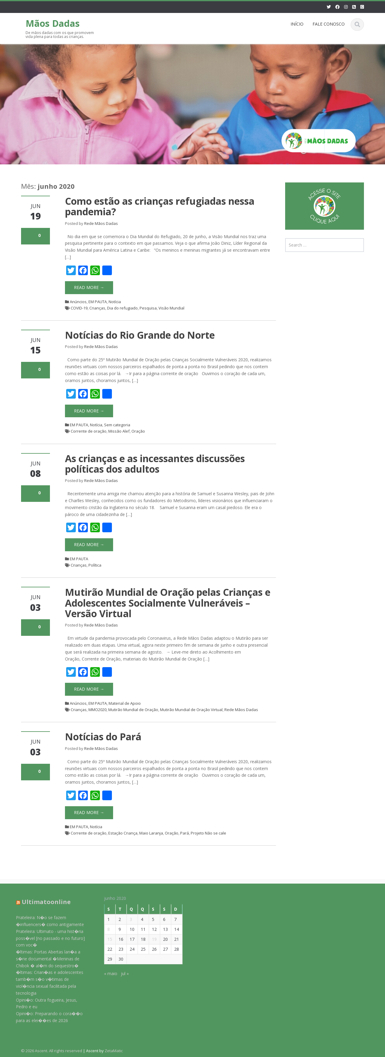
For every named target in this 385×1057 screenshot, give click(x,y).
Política (94, 565)
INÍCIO (297, 24)
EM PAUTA (97, 301)
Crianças (97, 308)
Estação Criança (122, 833)
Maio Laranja (151, 833)
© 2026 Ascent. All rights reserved (51, 1050)
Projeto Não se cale (208, 833)
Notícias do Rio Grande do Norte (140, 334)
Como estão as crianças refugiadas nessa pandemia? (159, 206)
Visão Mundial (171, 308)
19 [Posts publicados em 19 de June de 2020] (149, 939)
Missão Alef (119, 431)
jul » (120, 973)
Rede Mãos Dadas (101, 223)
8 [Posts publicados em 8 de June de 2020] (104, 929)
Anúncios (78, 301)
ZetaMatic (114, 1050)
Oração (138, 431)
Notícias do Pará (103, 736)
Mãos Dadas (53, 23)
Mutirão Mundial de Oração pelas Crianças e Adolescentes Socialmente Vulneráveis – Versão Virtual (167, 603)
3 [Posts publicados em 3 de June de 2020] (126, 919)
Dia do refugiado (122, 308)
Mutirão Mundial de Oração (133, 709)
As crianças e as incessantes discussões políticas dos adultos (155, 463)
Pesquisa (148, 308)
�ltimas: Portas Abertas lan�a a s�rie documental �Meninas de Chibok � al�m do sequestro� (43, 958)
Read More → (89, 287)
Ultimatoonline (41, 902)
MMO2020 (97, 709)
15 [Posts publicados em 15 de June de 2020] (105, 939)
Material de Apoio (125, 703)
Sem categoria (117, 424)
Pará (184, 833)
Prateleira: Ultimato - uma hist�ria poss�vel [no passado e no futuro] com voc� (45, 938)
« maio (106, 973)
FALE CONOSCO (329, 24)
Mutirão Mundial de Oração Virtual (191, 709)
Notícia (115, 301)
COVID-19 (79, 308)
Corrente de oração (88, 431)
